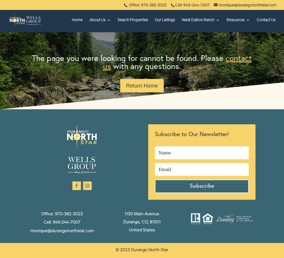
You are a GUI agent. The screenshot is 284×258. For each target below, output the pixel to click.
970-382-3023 (69, 214)
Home (77, 20)
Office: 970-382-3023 (148, 5)
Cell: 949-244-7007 (192, 5)
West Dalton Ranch (198, 20)
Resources (235, 20)
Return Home (142, 86)
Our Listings (165, 20)
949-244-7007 (66, 222)
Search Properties (133, 20)
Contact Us (266, 20)
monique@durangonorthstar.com (62, 231)
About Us (97, 20)
